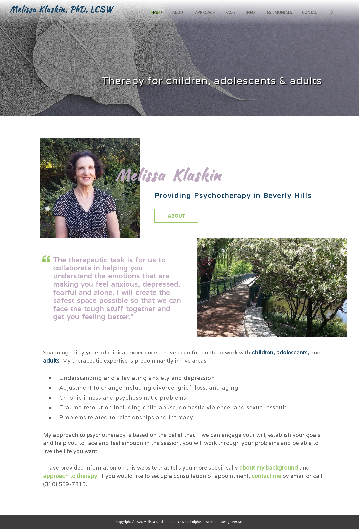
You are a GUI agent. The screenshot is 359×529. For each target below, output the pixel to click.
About (178, 12)
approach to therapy (70, 475)
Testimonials (278, 12)
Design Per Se (231, 522)
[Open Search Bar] (331, 12)
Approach (205, 12)
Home (156, 12)
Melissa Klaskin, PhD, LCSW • (165, 522)
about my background (268, 467)
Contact (310, 12)
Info (250, 12)
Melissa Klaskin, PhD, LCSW (61, 9)
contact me (267, 475)
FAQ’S (230, 12)
